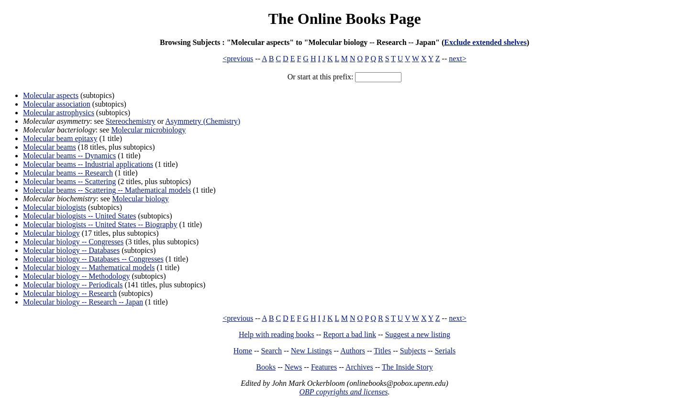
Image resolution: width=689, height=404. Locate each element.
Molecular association (56, 104)
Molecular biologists (54, 207)
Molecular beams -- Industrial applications (88, 164)
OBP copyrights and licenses (343, 392)
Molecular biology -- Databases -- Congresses (93, 259)
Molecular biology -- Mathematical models (89, 267)
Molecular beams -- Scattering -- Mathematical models (107, 190)
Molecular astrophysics (58, 113)
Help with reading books (276, 334)
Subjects (413, 351)
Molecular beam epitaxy (60, 138)
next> (458, 59)
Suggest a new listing (417, 334)
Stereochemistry (131, 121)
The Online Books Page (344, 18)
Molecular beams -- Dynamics (69, 156)
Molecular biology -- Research (70, 293)
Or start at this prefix (319, 77)
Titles (382, 351)
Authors (352, 351)
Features (324, 367)
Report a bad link (349, 334)
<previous (237, 59)
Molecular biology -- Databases (71, 250)
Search (271, 351)
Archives (359, 367)
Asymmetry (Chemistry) (202, 121)
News (293, 367)
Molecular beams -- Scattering (69, 181)
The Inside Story (407, 367)
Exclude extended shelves (485, 42)
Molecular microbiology (148, 130)
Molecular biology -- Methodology (76, 276)
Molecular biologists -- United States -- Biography (100, 224)
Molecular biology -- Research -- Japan (83, 302)
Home (242, 351)
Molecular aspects (50, 95)
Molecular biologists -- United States (79, 216)
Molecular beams (49, 147)
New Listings (311, 351)
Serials (445, 351)
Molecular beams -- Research (68, 173)
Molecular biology (140, 199)
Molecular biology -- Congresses (73, 242)
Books (266, 367)
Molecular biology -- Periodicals (72, 285)
